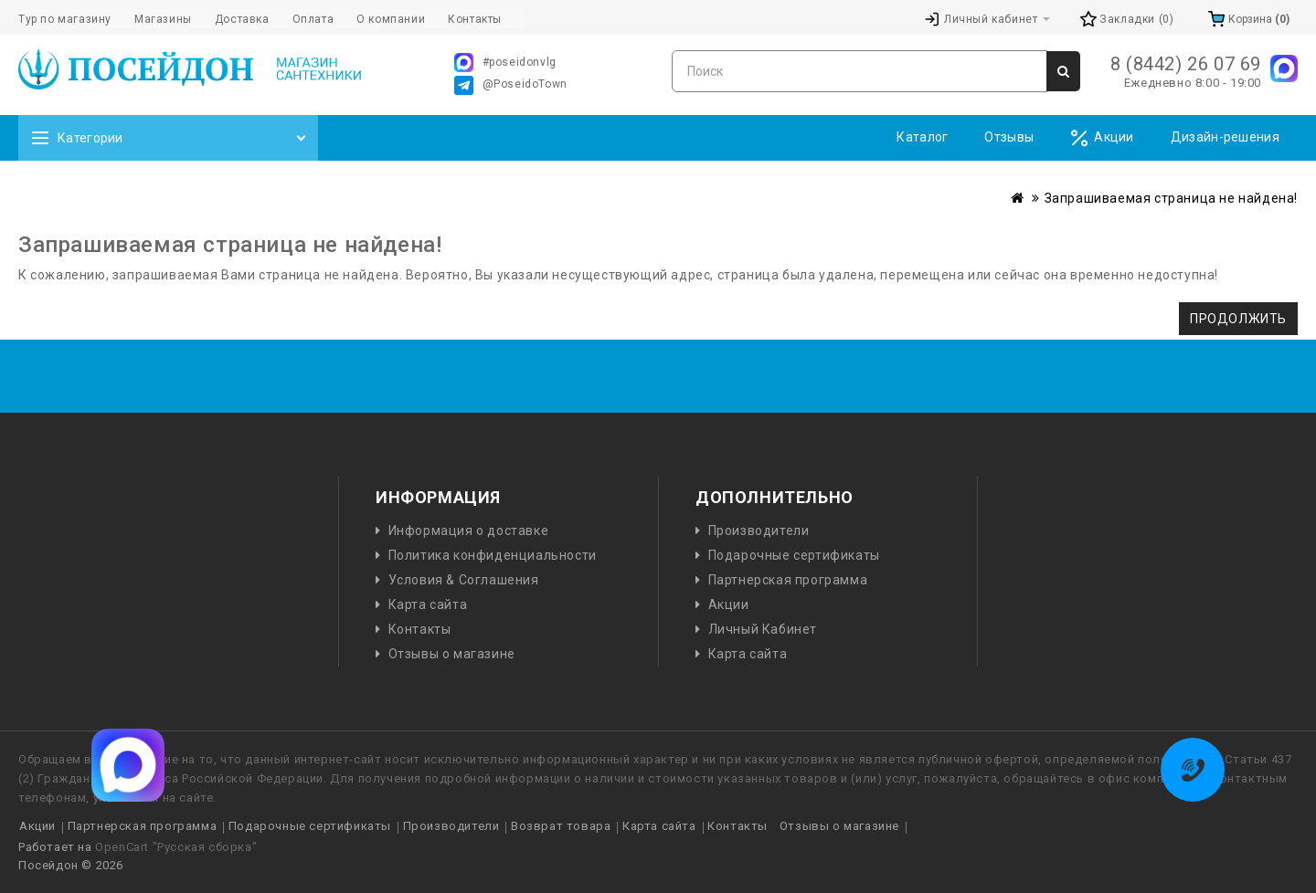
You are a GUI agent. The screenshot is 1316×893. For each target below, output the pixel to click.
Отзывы (1009, 137)
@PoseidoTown (511, 85)
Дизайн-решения (1225, 137)
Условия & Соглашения (463, 580)
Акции (1102, 138)
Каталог (922, 137)
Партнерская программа (788, 580)
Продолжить (1238, 318)
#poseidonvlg (505, 62)
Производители (759, 530)
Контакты (419, 629)
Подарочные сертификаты (794, 555)
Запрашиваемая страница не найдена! (1171, 198)
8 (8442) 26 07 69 (1185, 64)
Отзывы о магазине (451, 653)
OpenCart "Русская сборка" (176, 847)
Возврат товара (560, 826)
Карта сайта (428, 604)
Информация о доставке (468, 530)
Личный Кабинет (762, 629)
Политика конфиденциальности (492, 555)
